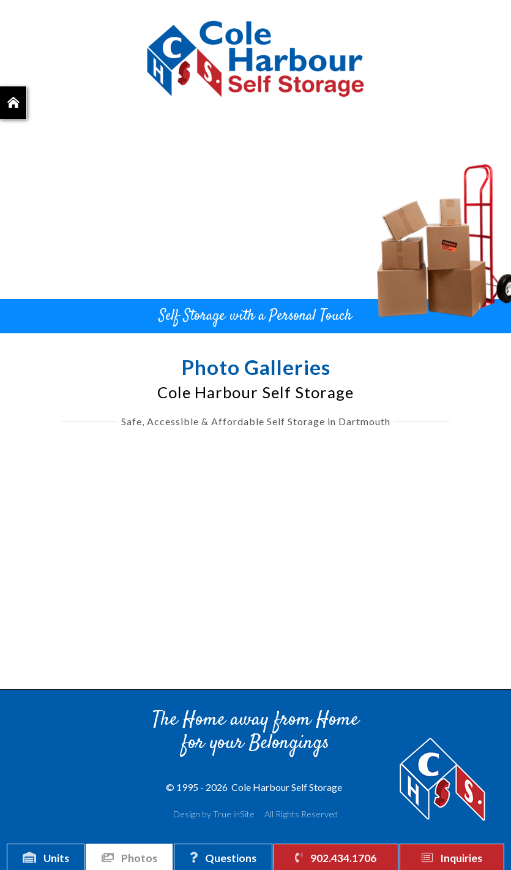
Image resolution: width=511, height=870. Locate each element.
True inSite (234, 814)
